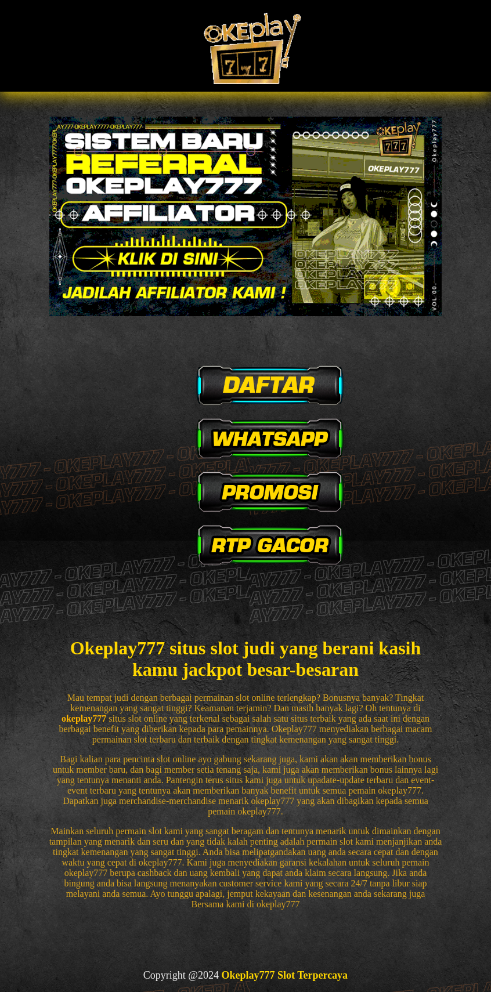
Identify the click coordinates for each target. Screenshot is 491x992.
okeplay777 (84, 718)
